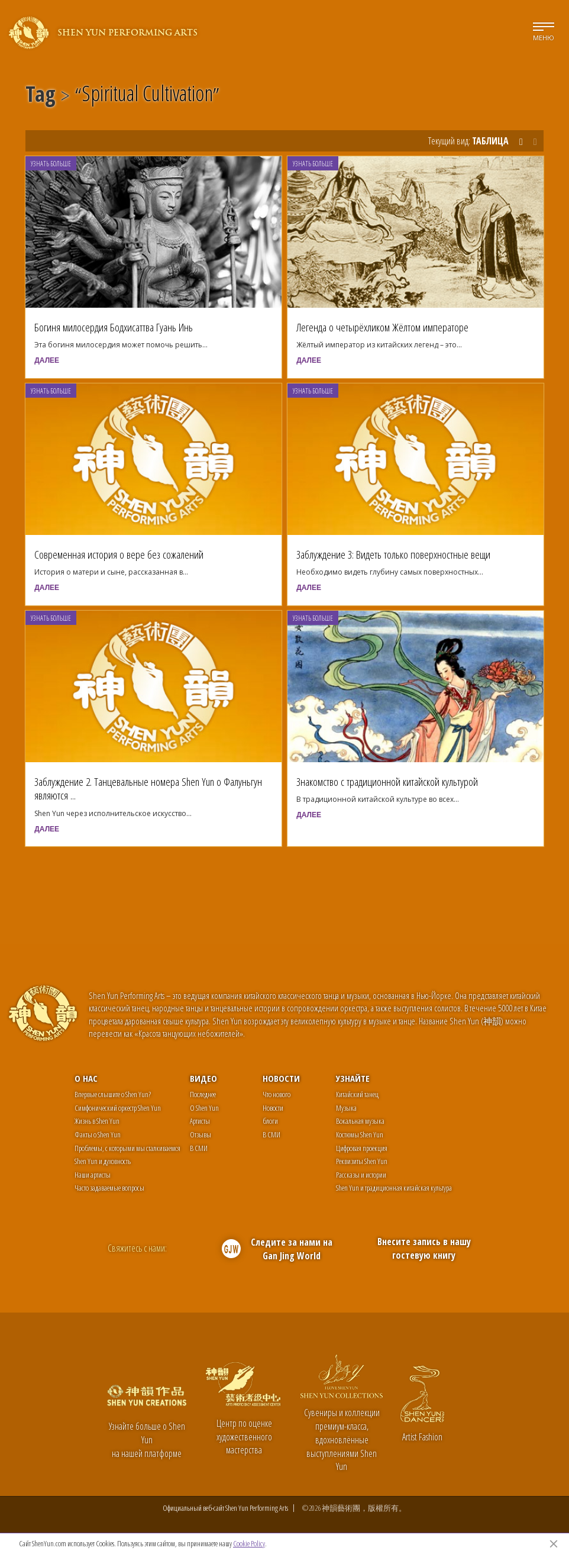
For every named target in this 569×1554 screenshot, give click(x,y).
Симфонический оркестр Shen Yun (118, 1107)
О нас (86, 1078)
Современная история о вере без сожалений (118, 554)
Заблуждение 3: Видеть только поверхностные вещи (393, 554)
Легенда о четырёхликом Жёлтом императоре (382, 327)
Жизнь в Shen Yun (97, 1120)
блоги (270, 1120)
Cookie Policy (249, 1543)
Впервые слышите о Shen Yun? (113, 1094)
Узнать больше (51, 164)
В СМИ (199, 1148)
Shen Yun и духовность (103, 1161)
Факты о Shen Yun (98, 1134)
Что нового (276, 1094)
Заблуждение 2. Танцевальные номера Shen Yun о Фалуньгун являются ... (148, 788)
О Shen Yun (204, 1107)
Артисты (200, 1120)
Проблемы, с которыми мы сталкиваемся (127, 1148)
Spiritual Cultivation (147, 96)
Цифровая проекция (361, 1148)
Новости (281, 1078)
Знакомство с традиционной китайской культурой (387, 781)
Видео (203, 1078)
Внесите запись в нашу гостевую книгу (424, 1248)
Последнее (203, 1094)
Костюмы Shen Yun (359, 1134)
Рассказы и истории (361, 1174)
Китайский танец (357, 1094)
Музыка (346, 1107)
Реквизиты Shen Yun (361, 1161)
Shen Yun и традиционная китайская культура (394, 1187)
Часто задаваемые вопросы (109, 1187)
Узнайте (353, 1078)
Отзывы (200, 1134)
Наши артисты (93, 1174)
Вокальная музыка (360, 1120)
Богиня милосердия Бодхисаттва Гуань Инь (113, 327)
